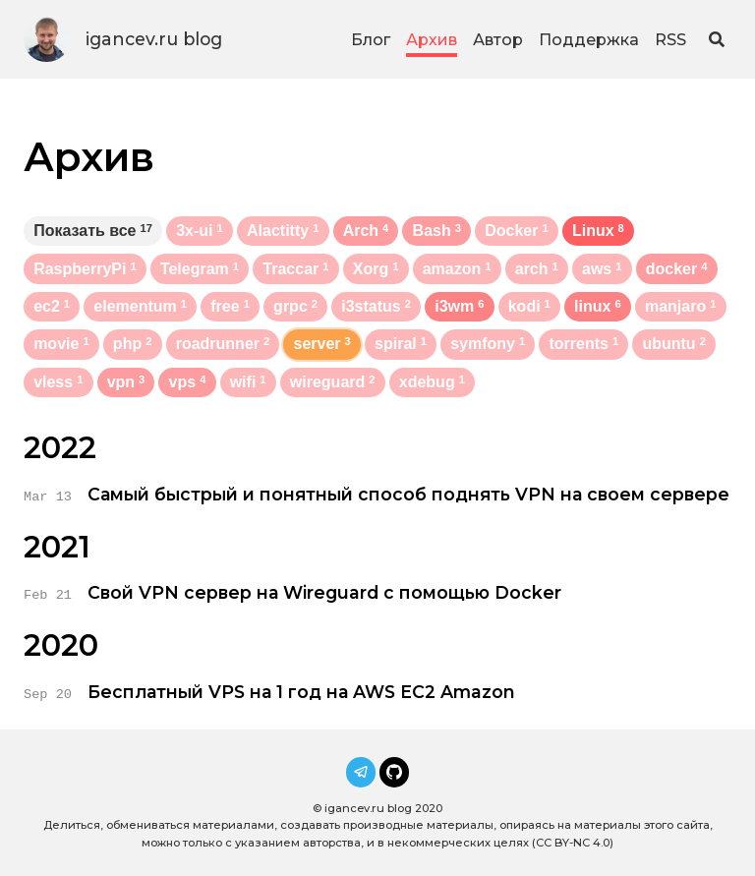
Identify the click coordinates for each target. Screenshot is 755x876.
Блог (370, 39)
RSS (670, 39)
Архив (431, 39)
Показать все (92, 230)
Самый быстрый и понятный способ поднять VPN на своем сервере (408, 494)
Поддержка (589, 39)
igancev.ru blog (154, 39)
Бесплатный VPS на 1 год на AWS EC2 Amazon (301, 691)
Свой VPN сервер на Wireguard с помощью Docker (324, 592)
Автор (498, 39)
